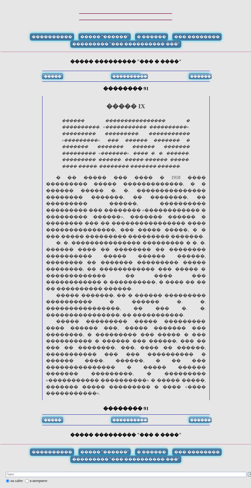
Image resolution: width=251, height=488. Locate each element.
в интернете (38, 481)
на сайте (17, 481)
